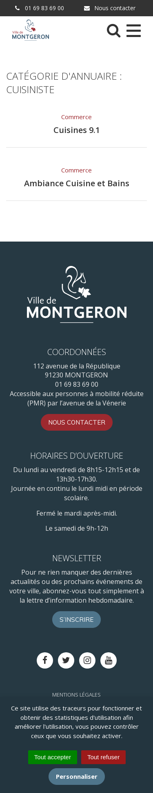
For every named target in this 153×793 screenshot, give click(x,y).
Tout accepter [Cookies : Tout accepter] (52, 757)
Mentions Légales (76, 694)
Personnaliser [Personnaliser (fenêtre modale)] (77, 776)
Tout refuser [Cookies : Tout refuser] (103, 757)
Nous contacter (109, 8)
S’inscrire (76, 619)
